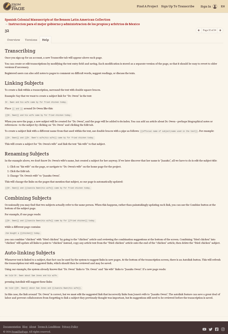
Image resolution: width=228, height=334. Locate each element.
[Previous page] (199, 30)
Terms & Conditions (49, 323)
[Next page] (220, 30)
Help (45, 40)
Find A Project (147, 6)
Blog (25, 323)
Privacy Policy (70, 323)
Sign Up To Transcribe (177, 6)
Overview (13, 40)
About (32, 323)
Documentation (12, 323)
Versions (31, 40)
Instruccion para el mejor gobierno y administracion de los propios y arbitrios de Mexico (74, 24)
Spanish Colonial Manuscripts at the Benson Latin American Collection (57, 19)
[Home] (13, 6)
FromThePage (20, 328)
